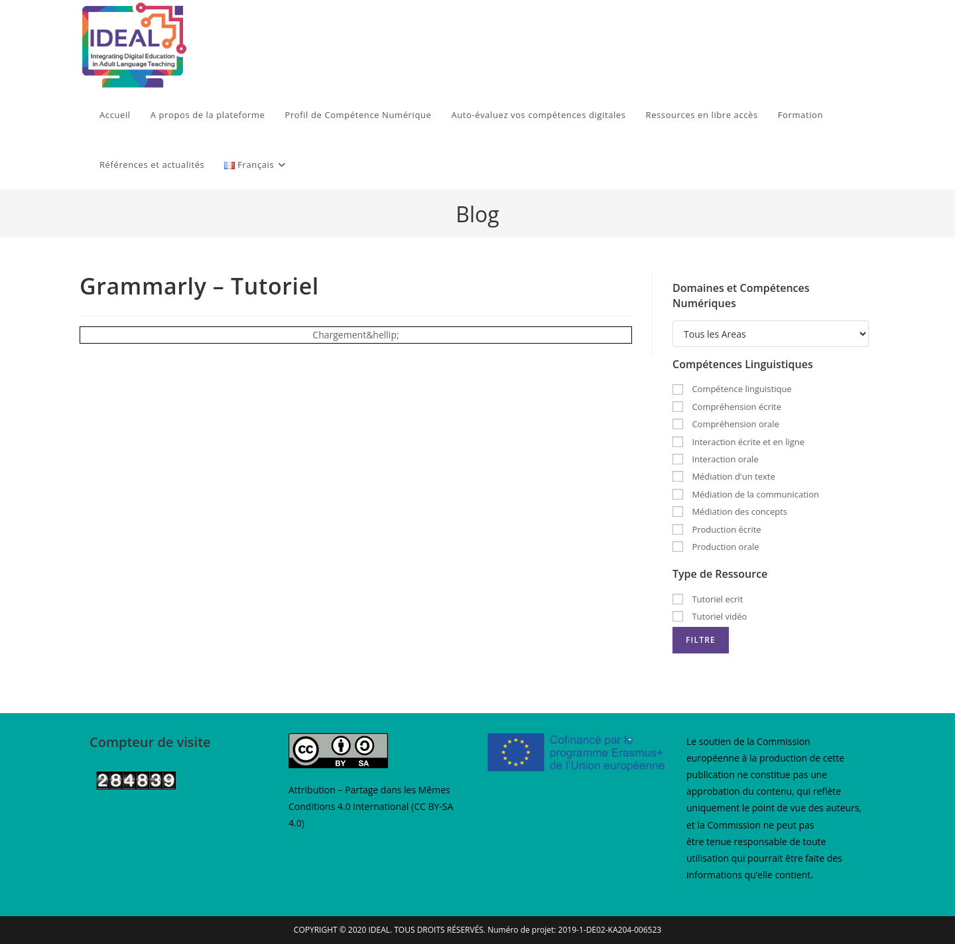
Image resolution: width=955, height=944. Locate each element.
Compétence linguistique (732, 389)
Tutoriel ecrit (707, 599)
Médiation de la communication (745, 494)
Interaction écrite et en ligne (738, 442)
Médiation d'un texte (723, 476)
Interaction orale (715, 459)
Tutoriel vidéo (709, 616)
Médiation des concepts (729, 511)
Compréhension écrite (726, 407)
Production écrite (716, 529)
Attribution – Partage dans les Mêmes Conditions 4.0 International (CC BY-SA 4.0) (370, 806)
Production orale (715, 547)
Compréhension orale (725, 424)
